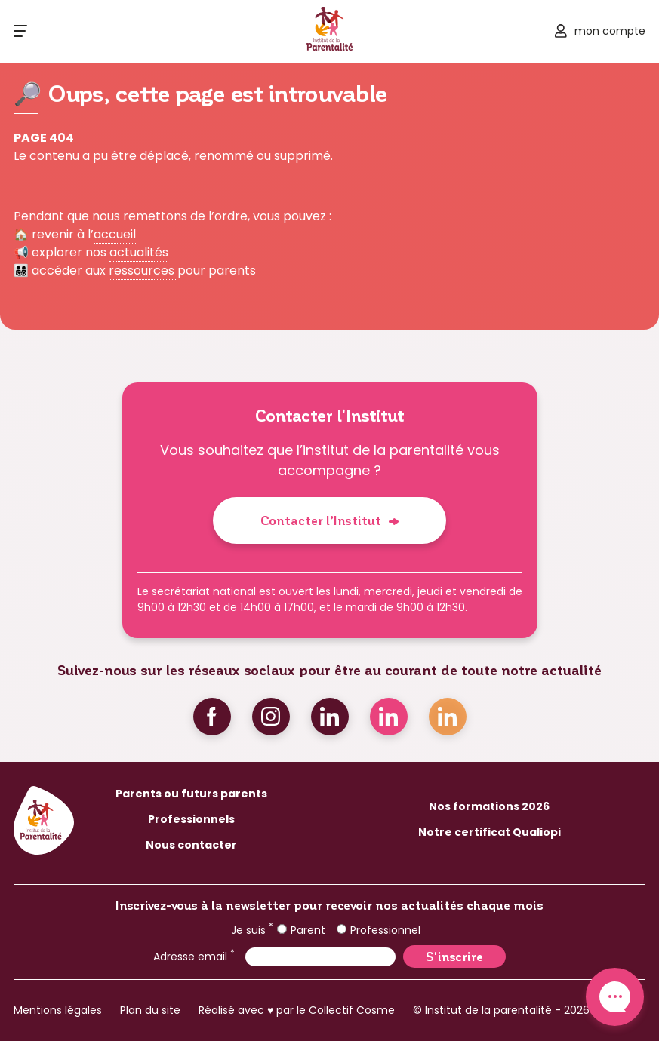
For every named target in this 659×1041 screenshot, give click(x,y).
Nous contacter (191, 844)
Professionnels (191, 819)
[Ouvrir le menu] (20, 31)
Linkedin (330, 716)
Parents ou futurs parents (191, 793)
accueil (115, 234)
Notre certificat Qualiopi (489, 832)
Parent (301, 930)
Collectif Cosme (352, 1010)
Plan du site (150, 1010)
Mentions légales (58, 1010)
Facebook (212, 716)
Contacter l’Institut (320, 520)
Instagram (271, 716)
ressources (143, 270)
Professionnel (378, 930)
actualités (138, 252)
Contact (615, 997)
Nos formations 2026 (489, 806)
